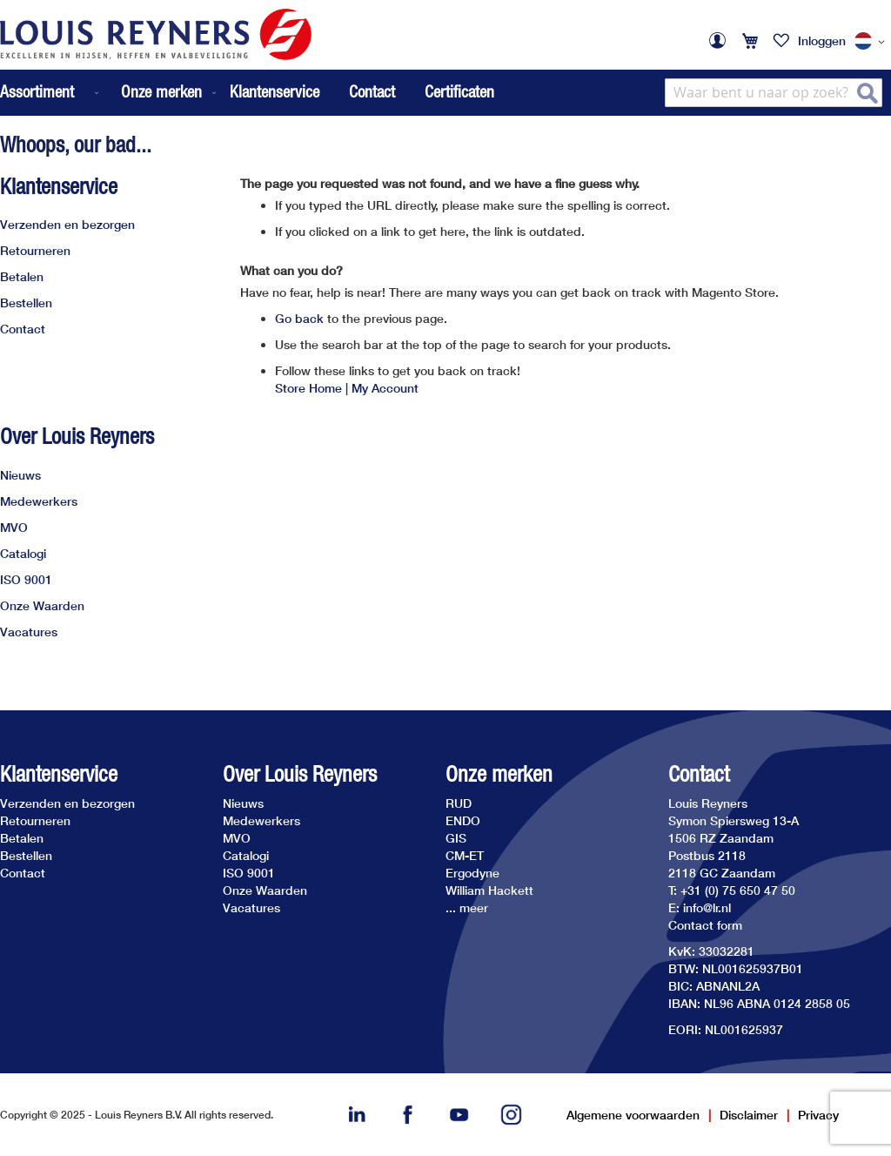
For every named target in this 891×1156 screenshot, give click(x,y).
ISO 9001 (26, 579)
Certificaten (459, 91)
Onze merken (499, 774)
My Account (385, 387)
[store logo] (156, 34)
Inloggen (822, 40)
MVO (14, 527)
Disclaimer (749, 1114)
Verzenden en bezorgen (67, 224)
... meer (467, 907)
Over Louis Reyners (77, 436)
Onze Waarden (42, 605)
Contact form (705, 924)
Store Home (308, 387)
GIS (456, 837)
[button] (872, 41)
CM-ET (465, 855)
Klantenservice (274, 91)
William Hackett (489, 890)
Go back (299, 318)
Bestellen (26, 302)
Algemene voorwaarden (633, 1114)
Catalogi (23, 553)
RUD (459, 803)
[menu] (109, 93)
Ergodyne (472, 872)
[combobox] (773, 92)
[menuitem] (51, 93)
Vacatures (28, 631)
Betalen (22, 276)
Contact (372, 91)
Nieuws (20, 474)
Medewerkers (38, 501)
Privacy (818, 1114)
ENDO (463, 820)
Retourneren (35, 250)
